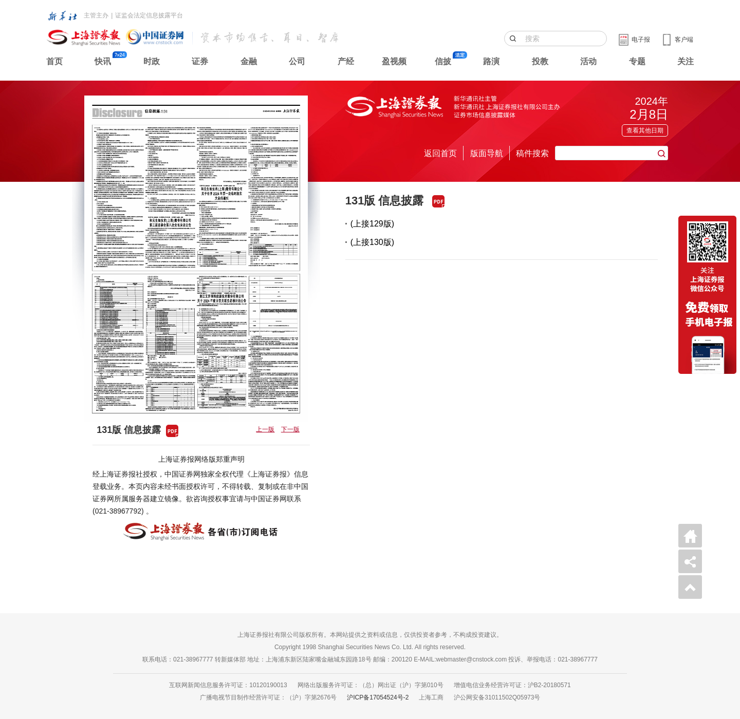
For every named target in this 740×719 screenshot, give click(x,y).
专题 (637, 61)
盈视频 (394, 61)
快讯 (103, 61)
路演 (491, 61)
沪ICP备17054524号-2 (378, 697)
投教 (540, 61)
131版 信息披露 (384, 200)
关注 (685, 61)
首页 (54, 61)
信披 (443, 61)
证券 (200, 61)
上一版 (265, 429)
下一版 (290, 429)
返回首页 (440, 153)
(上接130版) (372, 242)
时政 (151, 61)
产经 (346, 61)
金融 (248, 61)
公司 (297, 61)
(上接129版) (372, 223)
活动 (588, 61)
